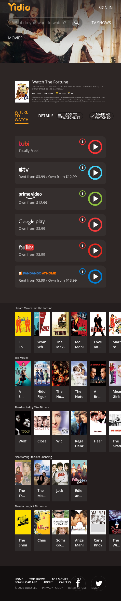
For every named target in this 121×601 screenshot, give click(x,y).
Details (46, 115)
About (48, 582)
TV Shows (101, 22)
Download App (26, 582)
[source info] (81, 142)
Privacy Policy (52, 587)
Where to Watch (21, 116)
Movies (15, 38)
